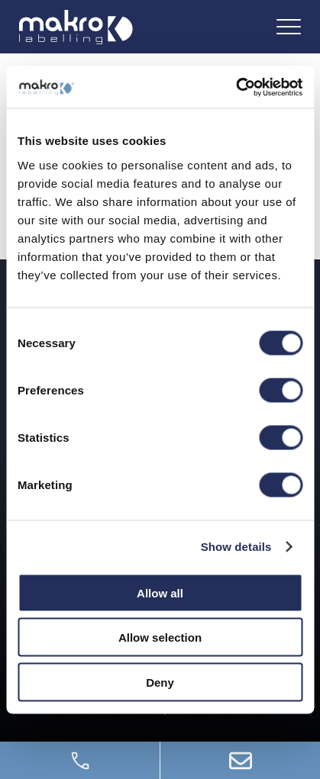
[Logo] (76, 27)
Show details (236, 546)
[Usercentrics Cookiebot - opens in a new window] (235, 87)
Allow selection (160, 637)
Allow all (160, 592)
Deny (160, 681)
